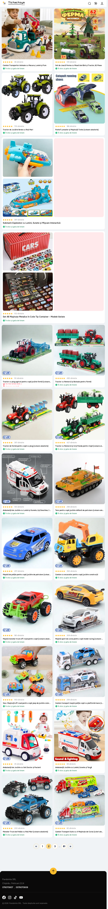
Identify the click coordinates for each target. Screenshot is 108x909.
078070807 (7, 887)
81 (64, 846)
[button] (89, 3)
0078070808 (22, 887)
